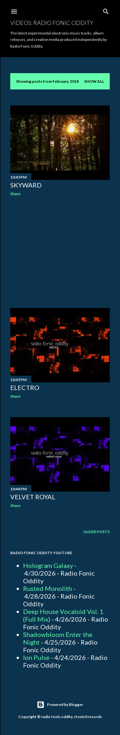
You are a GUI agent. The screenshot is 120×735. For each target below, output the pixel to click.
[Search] (106, 10)
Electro (24, 387)
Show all (94, 81)
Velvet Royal (32, 497)
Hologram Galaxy (48, 565)
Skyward (26, 185)
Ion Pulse (36, 657)
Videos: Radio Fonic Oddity (51, 22)
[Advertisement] (60, 252)
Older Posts (96, 531)
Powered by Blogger (60, 704)
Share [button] (15, 193)
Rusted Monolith (47, 588)
